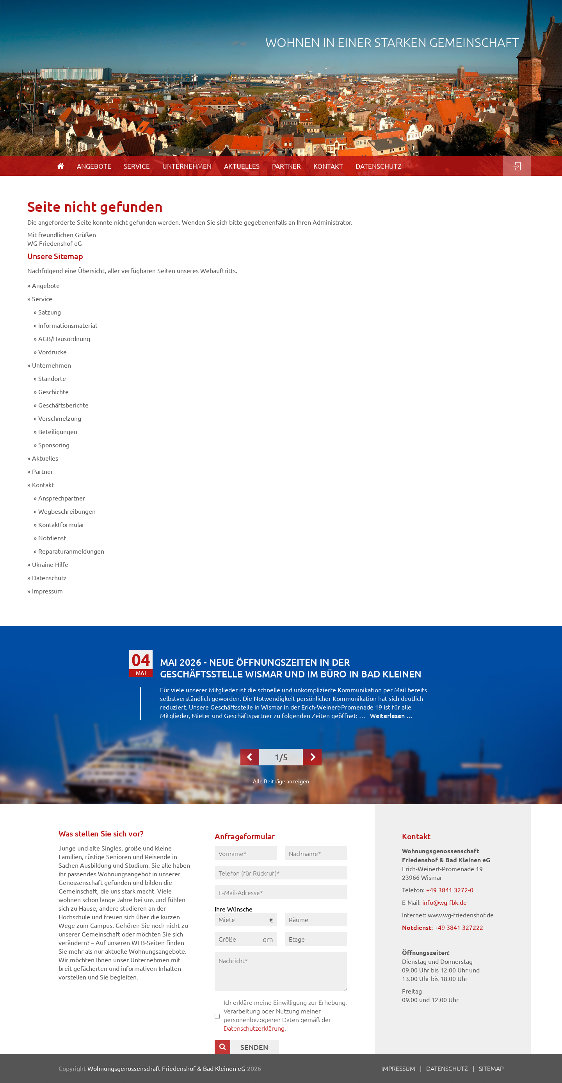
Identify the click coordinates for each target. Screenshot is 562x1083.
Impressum (47, 591)
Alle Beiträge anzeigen (281, 781)
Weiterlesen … (391, 715)
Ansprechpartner (61, 498)
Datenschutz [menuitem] (379, 166)
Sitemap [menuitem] (491, 1068)
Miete (227, 919)
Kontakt (43, 484)
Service (42, 298)
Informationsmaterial (67, 325)
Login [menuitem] (517, 166)
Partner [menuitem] (286, 166)
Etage (297, 939)
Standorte (52, 378)
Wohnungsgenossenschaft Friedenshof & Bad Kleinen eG (166, 1068)
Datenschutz (49, 577)
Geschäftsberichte (63, 405)
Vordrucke (52, 352)
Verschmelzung (59, 418)
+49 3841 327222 (458, 927)
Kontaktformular (61, 524)
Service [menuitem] (137, 166)
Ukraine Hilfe (50, 564)
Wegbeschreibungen (67, 511)
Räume (298, 919)
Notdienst (52, 538)
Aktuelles (45, 458)
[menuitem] (61, 166)
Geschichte (53, 391)
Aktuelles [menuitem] (242, 166)
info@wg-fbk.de (444, 902)
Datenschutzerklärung (254, 1028)
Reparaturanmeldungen (71, 551)
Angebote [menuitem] (94, 166)
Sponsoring (53, 445)
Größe (227, 939)
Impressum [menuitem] (398, 1068)
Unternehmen (51, 365)
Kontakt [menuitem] (328, 166)
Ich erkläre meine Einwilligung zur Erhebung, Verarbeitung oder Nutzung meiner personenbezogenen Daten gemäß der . (285, 1015)
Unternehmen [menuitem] (187, 166)
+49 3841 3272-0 (449, 890)
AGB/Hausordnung (64, 338)
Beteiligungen (57, 431)
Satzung (49, 312)
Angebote (46, 285)
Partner (42, 471)
